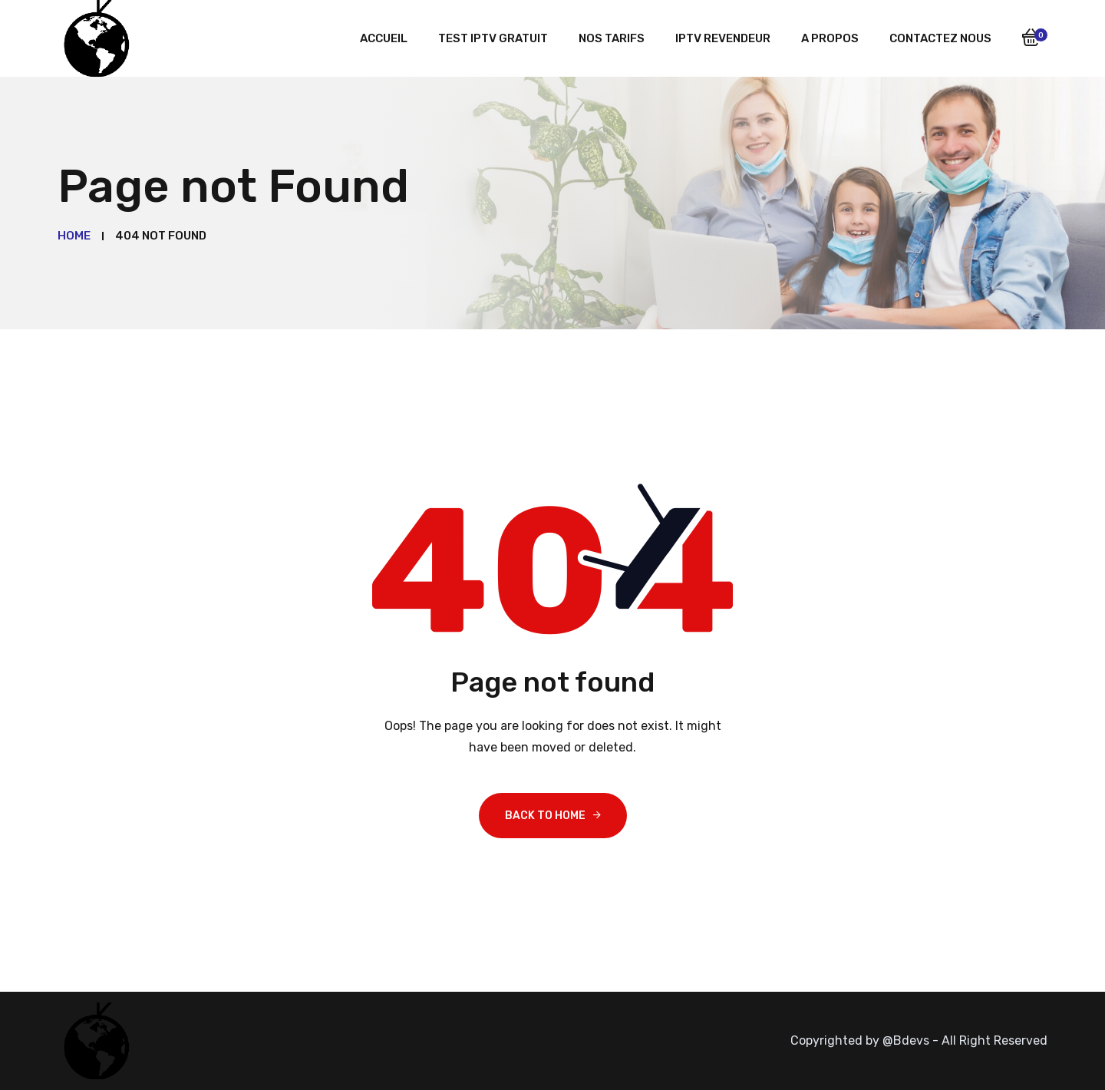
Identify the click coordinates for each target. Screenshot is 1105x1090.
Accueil (383, 38)
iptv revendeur (722, 38)
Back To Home (545, 815)
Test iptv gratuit (493, 38)
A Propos (830, 38)
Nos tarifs (612, 38)
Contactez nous (940, 38)
